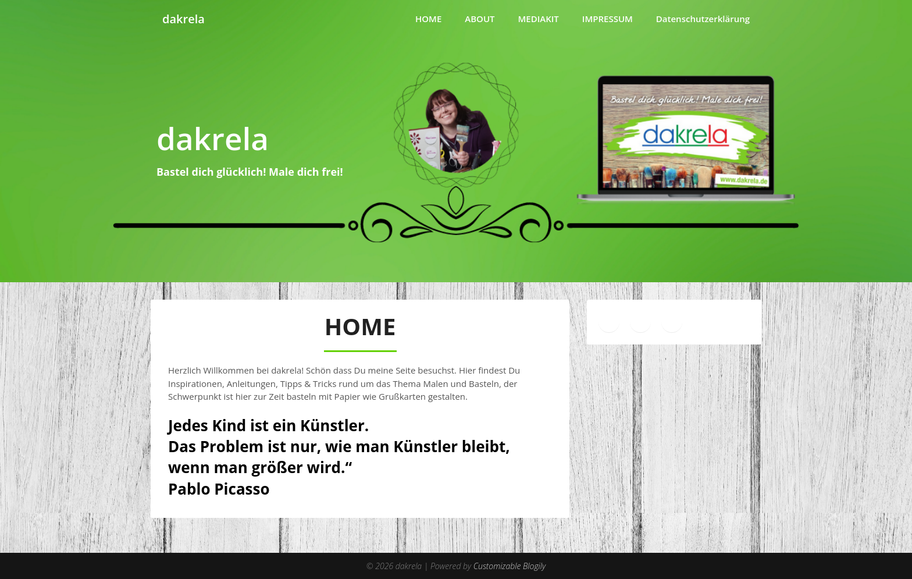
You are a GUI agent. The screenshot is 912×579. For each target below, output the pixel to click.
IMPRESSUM (607, 18)
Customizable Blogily (509, 565)
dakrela (183, 19)
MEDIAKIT (538, 18)
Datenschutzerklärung (703, 18)
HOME (428, 18)
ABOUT (479, 18)
